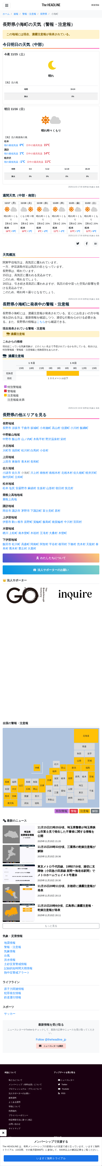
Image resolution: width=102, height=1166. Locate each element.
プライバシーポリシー (18, 1115)
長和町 (34, 461)
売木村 (81, 544)
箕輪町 (37, 521)
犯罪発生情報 (12, 993)
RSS (61, 1093)
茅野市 (25, 510)
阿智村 (44, 544)
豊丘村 (22, 548)
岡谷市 (7, 510)
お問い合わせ (14, 1124)
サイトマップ (14, 1128)
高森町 (25, 544)
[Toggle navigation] (7, 5)
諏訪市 (16, 510)
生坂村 (41, 488)
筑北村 (69, 488)
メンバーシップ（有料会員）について (25, 1084)
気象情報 (9, 951)
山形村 (50, 488)
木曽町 (62, 533)
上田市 (7, 461)
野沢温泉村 (53, 439)
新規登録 (95, 5)
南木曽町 (24, 533)
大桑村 (53, 533)
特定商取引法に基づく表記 (20, 1120)
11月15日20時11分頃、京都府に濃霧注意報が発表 (66, 888)
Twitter (62, 1084)
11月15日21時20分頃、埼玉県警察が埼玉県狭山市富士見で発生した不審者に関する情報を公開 (66, 831)
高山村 (56, 427)
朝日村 (60, 488)
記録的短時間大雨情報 (18, 968)
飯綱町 (84, 427)
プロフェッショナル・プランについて (25, 1089)
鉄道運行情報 (12, 997)
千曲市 (25, 427)
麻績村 (32, 488)
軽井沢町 (91, 472)
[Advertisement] (29, 662)
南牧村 (44, 472)
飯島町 (47, 521)
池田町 (16, 450)
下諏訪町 (36, 510)
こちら (41, 321)
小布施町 (45, 427)
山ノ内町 (27, 439)
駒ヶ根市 (17, 521)
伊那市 (7, 521)
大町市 (7, 450)
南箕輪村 (57, 521)
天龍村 (90, 544)
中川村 (68, 521)
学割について (14, 1106)
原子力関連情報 (14, 988)
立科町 (19, 477)
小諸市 (7, 472)
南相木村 (54, 472)
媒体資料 (12, 1098)
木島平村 (39, 439)
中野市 (7, 439)
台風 (7, 955)
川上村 (34, 472)
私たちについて (15, 1080)
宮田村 (77, 521)
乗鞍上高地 (10, 499)
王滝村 (44, 533)
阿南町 (34, 544)
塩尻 (12, 488)
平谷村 (53, 544)
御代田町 (8, 477)
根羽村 (62, 544)
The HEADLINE (51, 5)
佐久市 (16, 472)
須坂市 (16, 427)
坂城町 (34, 427)
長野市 (7, 427)
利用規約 (12, 1111)
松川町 (16, 544)
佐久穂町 (79, 472)
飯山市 (16, 439)
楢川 (5, 533)
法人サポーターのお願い (19, 1093)
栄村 (63, 439)
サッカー (9, 1013)
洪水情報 (9, 959)
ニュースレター (66, 1080)
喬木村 (13, 548)
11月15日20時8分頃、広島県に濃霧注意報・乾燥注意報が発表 (66, 907)
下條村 (72, 544)
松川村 (25, 450)
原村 (57, 510)
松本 (5, 488)
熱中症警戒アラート (17, 972)
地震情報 (9, 942)
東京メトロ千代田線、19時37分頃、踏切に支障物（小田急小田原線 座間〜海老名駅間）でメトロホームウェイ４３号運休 (66, 871)
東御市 (16, 461)
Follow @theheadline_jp (51, 1039)
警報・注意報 (12, 947)
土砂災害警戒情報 (15, 964)
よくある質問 (14, 1102)
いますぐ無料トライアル (51, 1159)
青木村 (25, 461)
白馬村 (34, 450)
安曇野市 (21, 488)
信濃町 (65, 427)
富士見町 (48, 510)
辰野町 (28, 521)
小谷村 (44, 450)
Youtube (63, 1089)
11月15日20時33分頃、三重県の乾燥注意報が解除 (66, 849)
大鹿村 (32, 548)
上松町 (13, 533)
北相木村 (67, 472)
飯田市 (7, 544)
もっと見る (51, 925)
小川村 (74, 427)
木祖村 (34, 533)
